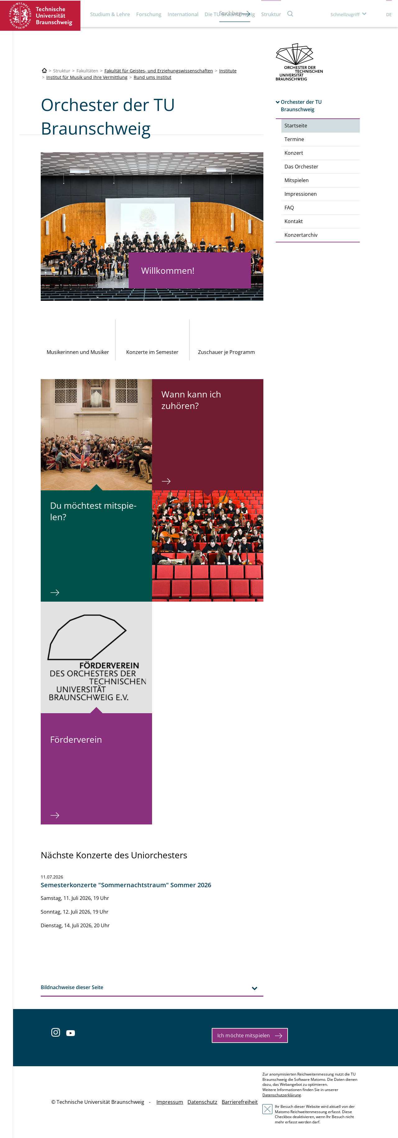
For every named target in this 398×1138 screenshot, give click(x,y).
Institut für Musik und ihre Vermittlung (86, 77)
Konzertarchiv (301, 235)
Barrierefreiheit (240, 1102)
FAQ (289, 207)
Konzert (294, 152)
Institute (228, 71)
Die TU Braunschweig (230, 14)
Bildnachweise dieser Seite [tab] (72, 987)
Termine (294, 139)
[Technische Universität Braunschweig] (44, 71)
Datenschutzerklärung (281, 1095)
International (183, 14)
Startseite (296, 125)
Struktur (271, 14)
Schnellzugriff (345, 14)
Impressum (169, 1102)
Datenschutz (202, 1102)
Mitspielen (297, 180)
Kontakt (294, 221)
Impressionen (301, 193)
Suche (290, 13)
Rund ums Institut (152, 77)
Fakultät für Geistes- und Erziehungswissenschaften (158, 71)
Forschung (148, 14)
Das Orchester (301, 166)
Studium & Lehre (110, 14)
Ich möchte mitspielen (243, 1035)
